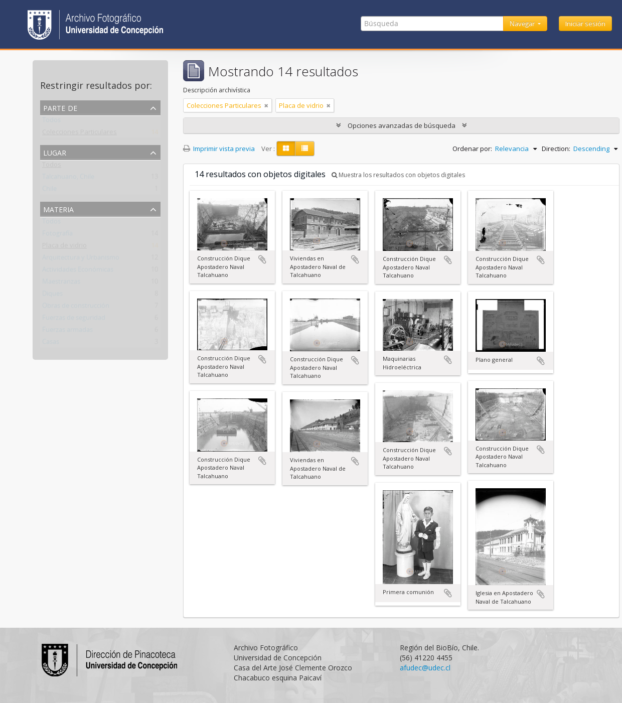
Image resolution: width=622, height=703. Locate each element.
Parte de (60, 107)
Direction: (556, 148)
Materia (58, 208)
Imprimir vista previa (219, 148)
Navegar (523, 23)
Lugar (54, 152)
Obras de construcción (75, 307)
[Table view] (305, 148)
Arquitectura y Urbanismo (80, 259)
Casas (50, 343)
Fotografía (57, 235)
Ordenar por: (472, 148)
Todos (51, 121)
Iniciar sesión (585, 23)
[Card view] (285, 148)
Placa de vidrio (64, 247)
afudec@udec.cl (425, 667)
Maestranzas (61, 283)
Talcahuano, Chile (68, 178)
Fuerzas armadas (67, 331)
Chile (49, 190)
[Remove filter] (266, 105)
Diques (52, 295)
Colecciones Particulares (79, 133)
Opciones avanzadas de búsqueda (401, 125)
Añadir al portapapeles (262, 259)
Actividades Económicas (77, 271)
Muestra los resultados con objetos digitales (398, 175)
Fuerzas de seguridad (73, 319)
